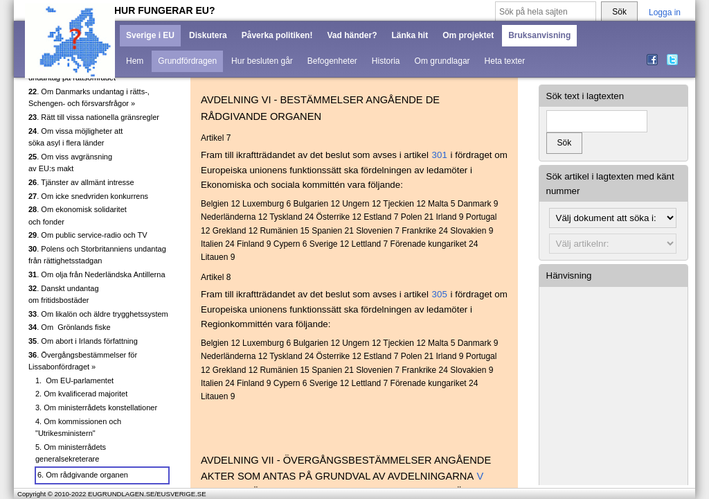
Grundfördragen (187, 61)
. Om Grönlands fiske (69, 327)
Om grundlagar (442, 61)
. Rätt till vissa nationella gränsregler (93, 117)
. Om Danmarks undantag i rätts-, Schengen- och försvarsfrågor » (89, 97)
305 (439, 294)
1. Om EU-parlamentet (74, 380)
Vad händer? (352, 35)
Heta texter (505, 61)
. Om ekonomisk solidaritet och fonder (77, 215)
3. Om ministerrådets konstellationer (96, 407)
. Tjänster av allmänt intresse (81, 182)
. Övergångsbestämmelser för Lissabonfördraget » (82, 361)
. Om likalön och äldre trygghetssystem (98, 314)
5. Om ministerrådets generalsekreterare (70, 453)
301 (439, 155)
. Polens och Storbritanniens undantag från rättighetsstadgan (97, 255)
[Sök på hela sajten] (545, 12)
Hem (134, 61)
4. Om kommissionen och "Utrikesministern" (78, 427)
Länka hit (409, 35)
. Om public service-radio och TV (87, 235)
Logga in (665, 12)
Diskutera (208, 35)
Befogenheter (332, 61)
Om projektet (468, 35)
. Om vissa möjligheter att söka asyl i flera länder (75, 137)
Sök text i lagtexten (585, 96)
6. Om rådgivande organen (82, 475)
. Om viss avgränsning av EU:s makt (70, 162)
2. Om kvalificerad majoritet (81, 393)
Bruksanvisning (539, 35)
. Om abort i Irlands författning (83, 341)
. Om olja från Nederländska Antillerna (96, 274)
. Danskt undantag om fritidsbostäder (63, 294)
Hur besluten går (262, 61)
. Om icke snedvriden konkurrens (88, 196)
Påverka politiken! (277, 35)
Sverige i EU (150, 35)
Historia (386, 61)
